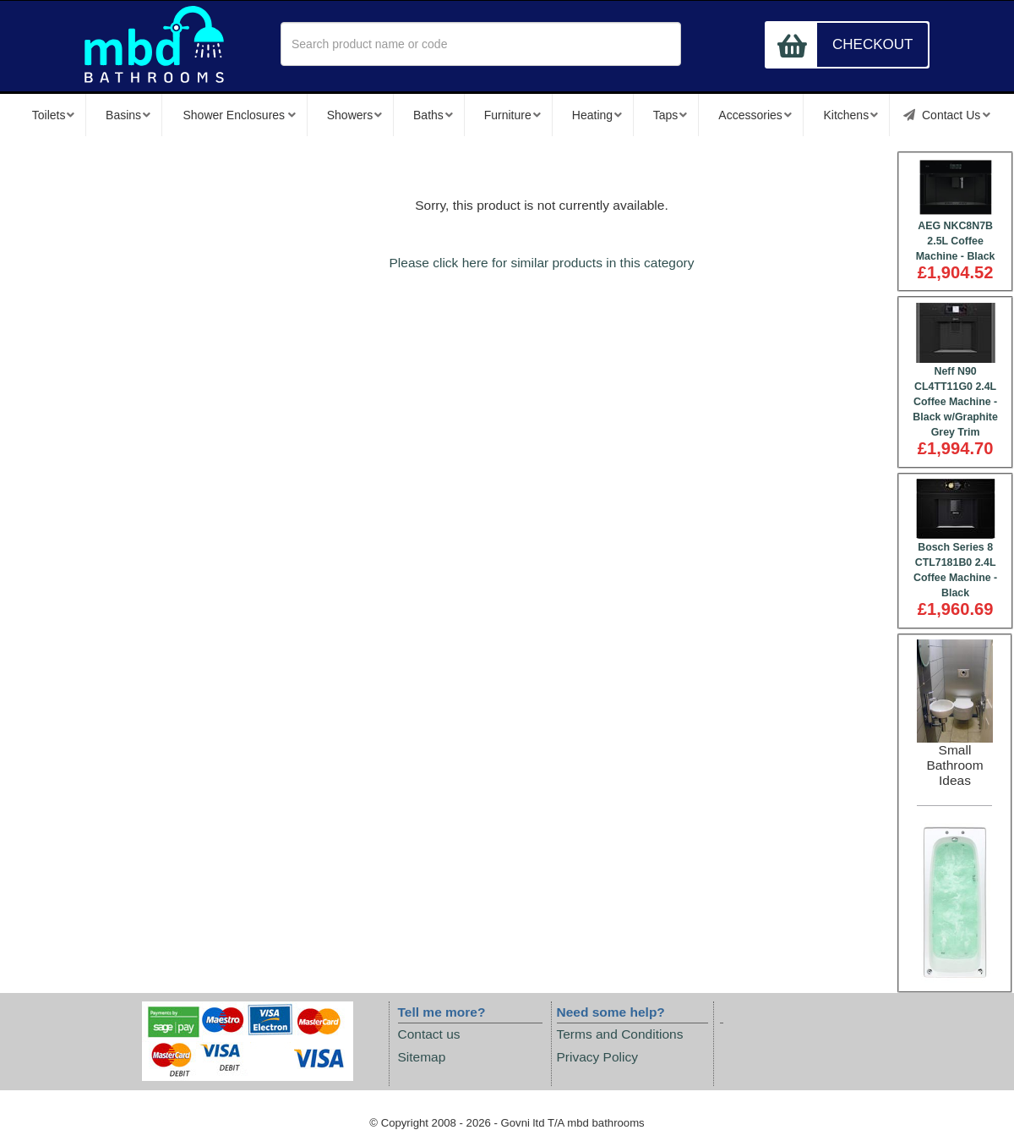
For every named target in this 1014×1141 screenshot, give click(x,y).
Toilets (53, 115)
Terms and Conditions (620, 1034)
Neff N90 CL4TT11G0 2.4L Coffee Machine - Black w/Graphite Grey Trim (955, 401)
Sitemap (422, 1057)
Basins (128, 115)
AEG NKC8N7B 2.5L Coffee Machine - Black (955, 241)
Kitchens (850, 115)
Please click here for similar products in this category (542, 262)
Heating (597, 115)
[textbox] (481, 44)
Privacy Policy (597, 1057)
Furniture (512, 115)
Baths (433, 115)
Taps (670, 115)
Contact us (429, 1034)
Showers (355, 115)
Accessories (755, 115)
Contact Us (946, 115)
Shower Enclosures (239, 115)
